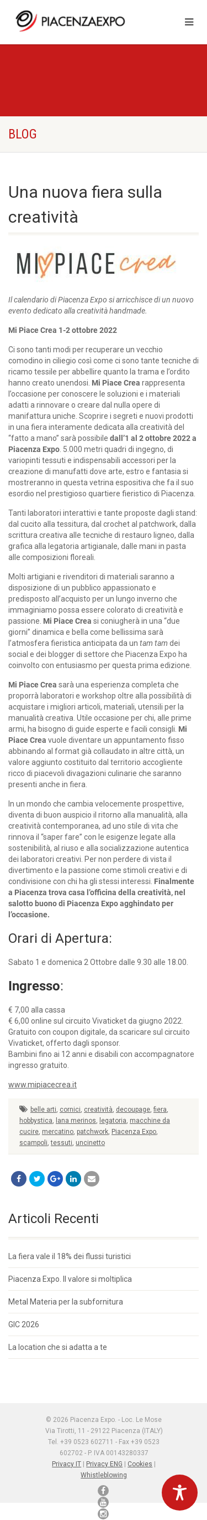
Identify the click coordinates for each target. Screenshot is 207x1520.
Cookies (140, 1464)
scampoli (33, 1143)
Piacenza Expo (134, 1132)
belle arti (43, 1109)
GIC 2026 (23, 1324)
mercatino (57, 1132)
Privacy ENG (104, 1464)
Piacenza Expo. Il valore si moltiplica (70, 1279)
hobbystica (35, 1120)
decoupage (133, 1109)
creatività (98, 1109)
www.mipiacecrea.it (42, 1084)
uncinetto (90, 1143)
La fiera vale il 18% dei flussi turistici (69, 1256)
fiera (160, 1109)
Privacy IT (66, 1464)
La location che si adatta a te (57, 1347)
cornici (70, 1109)
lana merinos (76, 1120)
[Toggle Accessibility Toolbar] (180, 1492)
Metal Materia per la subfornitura (65, 1301)
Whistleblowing (104, 1475)
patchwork (92, 1132)
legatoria (112, 1120)
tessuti (61, 1143)
